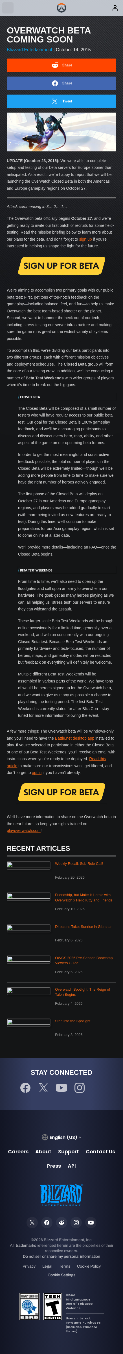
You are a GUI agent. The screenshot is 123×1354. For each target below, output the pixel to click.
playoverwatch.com (24, 830)
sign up (85, 239)
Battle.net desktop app (74, 738)
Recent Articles (38, 848)
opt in (36, 772)
